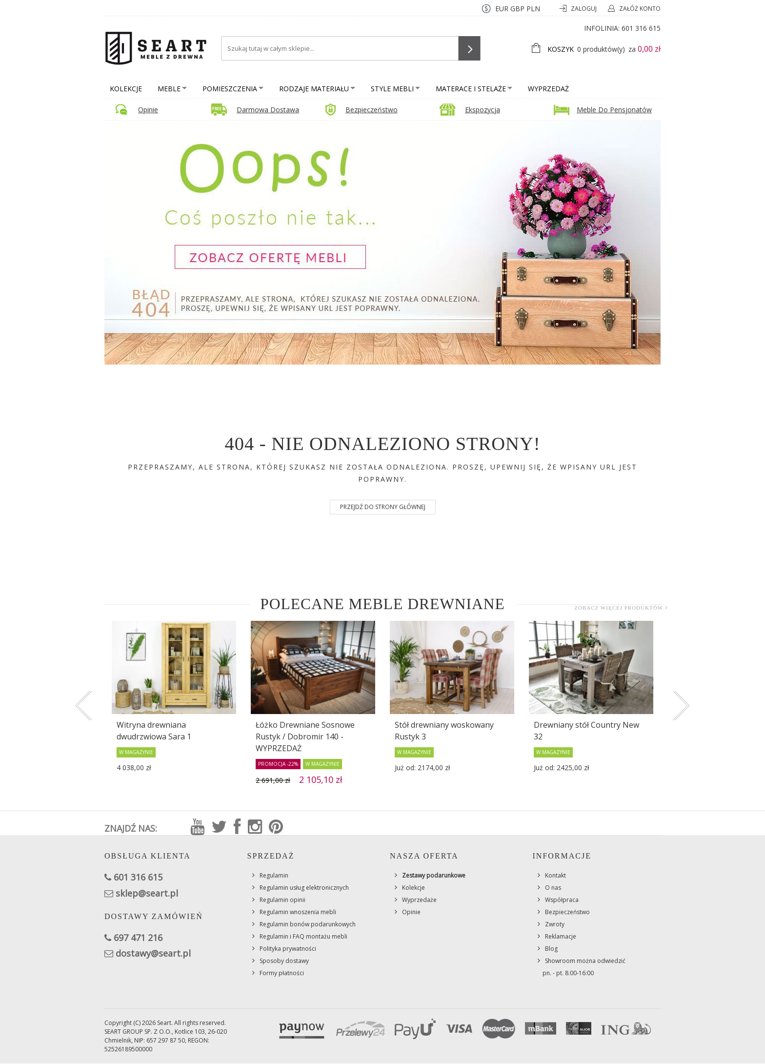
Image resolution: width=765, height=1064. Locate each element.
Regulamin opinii (282, 900)
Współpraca (562, 900)
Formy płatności (282, 973)
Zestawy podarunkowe (433, 875)
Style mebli (395, 88)
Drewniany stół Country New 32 (586, 730)
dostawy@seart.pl (153, 953)
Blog (551, 948)
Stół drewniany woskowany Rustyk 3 (444, 730)
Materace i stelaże (474, 88)
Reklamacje (560, 936)
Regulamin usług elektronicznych (304, 887)
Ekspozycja (482, 109)
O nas (553, 887)
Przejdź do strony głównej (382, 507)
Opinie (148, 109)
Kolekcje (126, 88)
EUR (501, 8)
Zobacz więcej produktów (618, 608)
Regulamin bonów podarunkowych (308, 924)
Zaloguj (584, 8)
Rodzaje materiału (317, 88)
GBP (517, 8)
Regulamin (274, 875)
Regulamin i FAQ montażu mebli (303, 936)
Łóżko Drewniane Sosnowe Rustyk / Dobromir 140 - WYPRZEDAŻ (305, 736)
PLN (533, 8)
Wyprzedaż (548, 88)
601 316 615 (641, 28)
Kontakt (555, 875)
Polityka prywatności (288, 948)
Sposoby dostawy (284, 961)
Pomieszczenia (232, 88)
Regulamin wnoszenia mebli (298, 912)
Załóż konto (640, 8)
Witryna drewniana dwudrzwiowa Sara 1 (154, 730)
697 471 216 (138, 937)
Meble (172, 88)
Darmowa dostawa (268, 109)
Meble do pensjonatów (614, 109)
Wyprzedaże (419, 900)
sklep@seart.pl (147, 893)
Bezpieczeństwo (371, 109)
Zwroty (554, 924)
